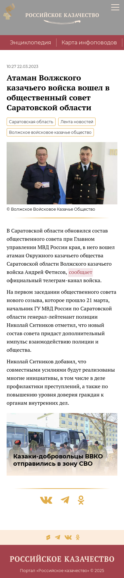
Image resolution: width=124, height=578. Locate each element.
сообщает (80, 272)
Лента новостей (77, 121)
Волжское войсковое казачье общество (50, 132)
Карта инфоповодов (89, 42)
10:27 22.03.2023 (22, 66)
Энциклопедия (30, 42)
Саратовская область (31, 121)
